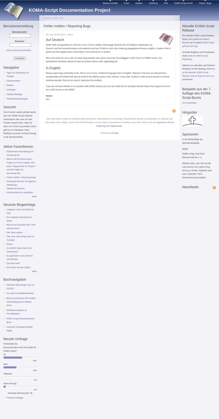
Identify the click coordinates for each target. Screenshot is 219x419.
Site (61, 18)
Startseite (48, 18)
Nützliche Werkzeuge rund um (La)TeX (20, 287)
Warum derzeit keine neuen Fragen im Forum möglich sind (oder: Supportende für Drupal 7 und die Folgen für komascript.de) (21, 166)
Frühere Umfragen (15, 398)
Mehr (34, 196)
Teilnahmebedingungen (17, 99)
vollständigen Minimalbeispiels (87, 52)
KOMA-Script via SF (183, 3)
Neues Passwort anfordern (19, 50)
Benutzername (20, 32)
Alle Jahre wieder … (16, 232)
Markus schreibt (110, 3)
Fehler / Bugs (205, 3)
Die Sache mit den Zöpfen (19, 267)
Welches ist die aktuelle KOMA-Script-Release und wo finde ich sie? (198, 72)
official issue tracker (88, 73)
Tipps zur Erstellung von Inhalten (18, 75)
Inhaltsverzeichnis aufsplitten (20, 192)
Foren (126, 3)
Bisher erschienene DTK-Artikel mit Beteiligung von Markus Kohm (21, 302)
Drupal (115, 133)
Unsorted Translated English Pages (20, 329)
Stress (9, 244)
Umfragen (11, 90)
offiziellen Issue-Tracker (84, 45)
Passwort (20, 41)
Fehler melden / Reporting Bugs (21, 177)
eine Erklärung (15, 126)
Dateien (139, 3)
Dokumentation (14, 81)
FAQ (166, 3)
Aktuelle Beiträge (14, 94)
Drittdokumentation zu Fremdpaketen (17, 312)
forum (55, 18)
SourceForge (192, 46)
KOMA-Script (208, 42)
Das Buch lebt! (13, 263)
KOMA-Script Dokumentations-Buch (21, 320)
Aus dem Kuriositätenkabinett (20, 293)
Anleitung (153, 3)
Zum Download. (189, 103)
